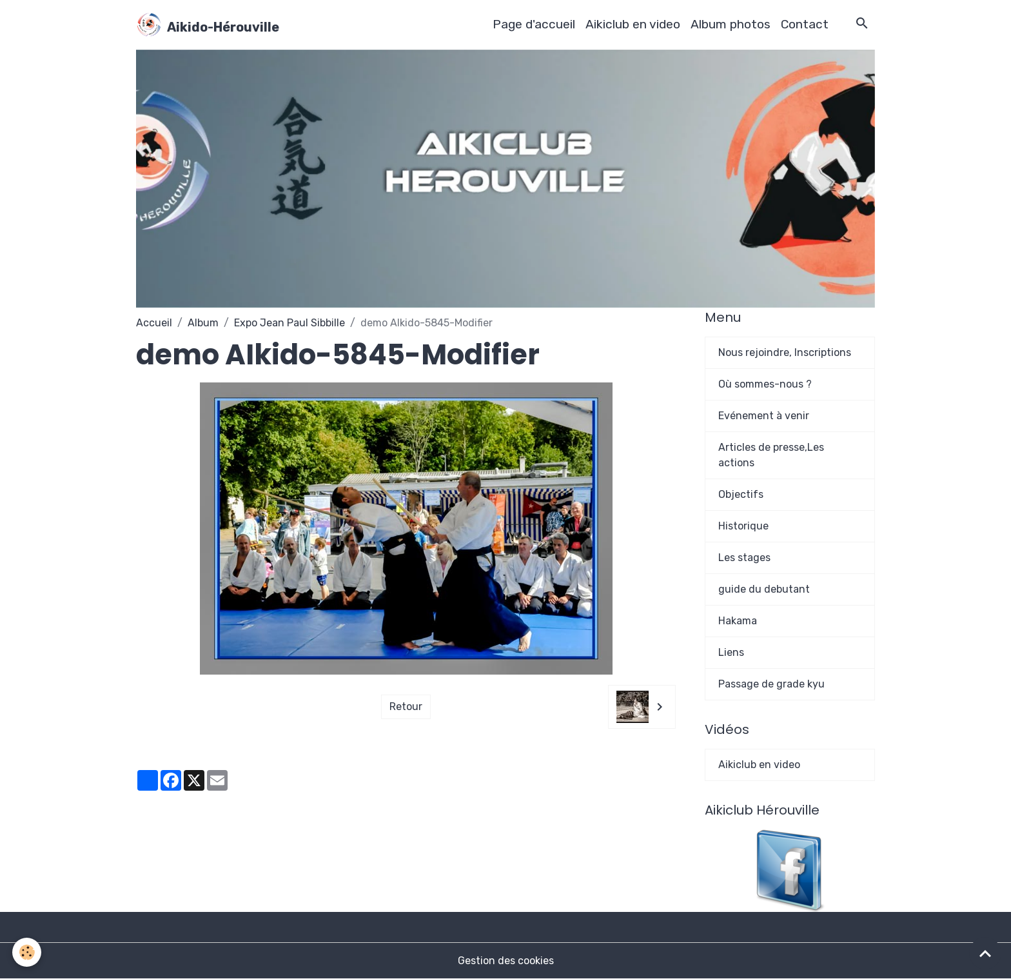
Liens (731, 652)
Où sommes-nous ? (765, 384)
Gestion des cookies (506, 960)
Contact (805, 24)
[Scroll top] (985, 953)
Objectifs (740, 494)
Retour (405, 706)
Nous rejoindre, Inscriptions (784, 352)
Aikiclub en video (632, 24)
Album (203, 323)
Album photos (731, 24)
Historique (743, 526)
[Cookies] (27, 952)
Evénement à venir (763, 416)
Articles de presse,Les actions (771, 455)
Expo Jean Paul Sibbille (289, 323)
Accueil (154, 323)
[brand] (207, 24)
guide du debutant (764, 589)
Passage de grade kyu (771, 684)
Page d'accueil (534, 24)
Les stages (744, 557)
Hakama (737, 621)
